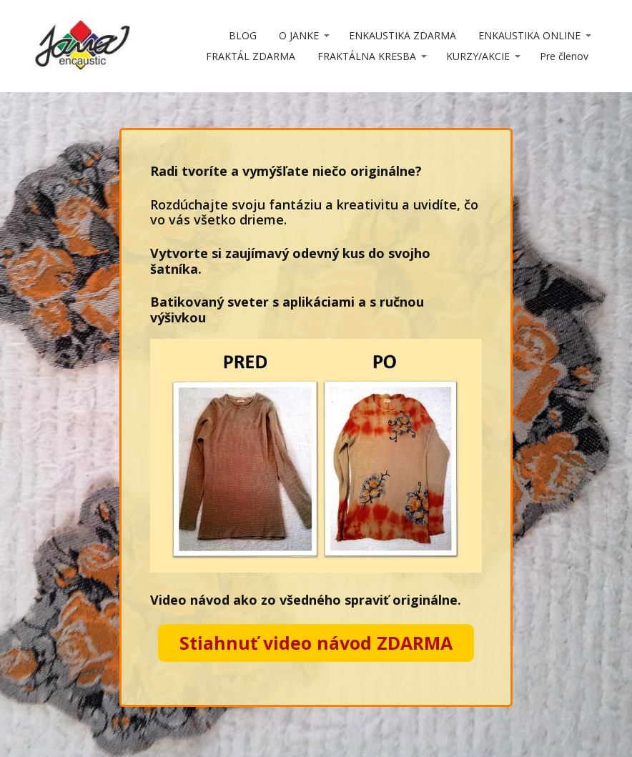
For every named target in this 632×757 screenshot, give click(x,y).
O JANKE (299, 35)
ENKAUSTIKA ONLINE (529, 35)
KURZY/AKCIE (478, 56)
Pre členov (564, 56)
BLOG (243, 35)
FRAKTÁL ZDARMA (250, 56)
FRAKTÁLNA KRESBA (366, 56)
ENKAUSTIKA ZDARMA (402, 35)
